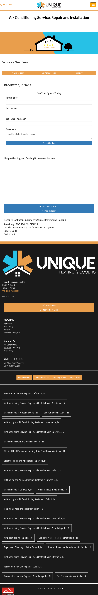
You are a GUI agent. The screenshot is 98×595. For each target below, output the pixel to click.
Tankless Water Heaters (13, 363)
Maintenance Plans (49, 73)
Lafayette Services (49, 305)
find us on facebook (10, 291)
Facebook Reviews (42, 377)
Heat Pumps (9, 326)
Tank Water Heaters (12, 366)
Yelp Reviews (75, 377)
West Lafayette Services (49, 310)
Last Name (11, 108)
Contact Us (80, 73)
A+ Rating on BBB (59, 377)
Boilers (6, 329)
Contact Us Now (49, 143)
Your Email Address (16, 118)
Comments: (11, 129)
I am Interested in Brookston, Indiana (49, 135)
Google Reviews (24, 377)
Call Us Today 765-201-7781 (49, 206)
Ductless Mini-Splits (12, 332)
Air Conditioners (10, 344)
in (24, 393)
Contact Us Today (49, 211)
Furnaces (8, 323)
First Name (12, 97)
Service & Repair (18, 73)
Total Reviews (49, 47)
